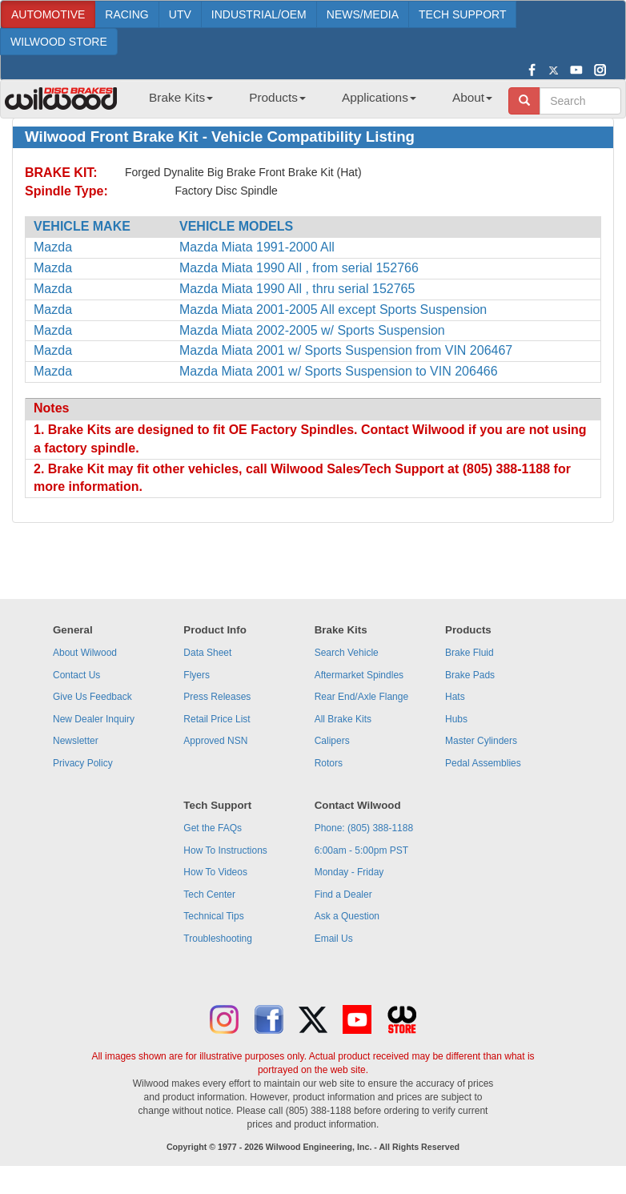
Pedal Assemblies (483, 763)
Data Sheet (207, 652)
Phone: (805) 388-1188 (364, 828)
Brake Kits (181, 97)
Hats (455, 696)
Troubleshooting (217, 938)
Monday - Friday (349, 872)
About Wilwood (85, 652)
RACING (126, 14)
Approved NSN (215, 740)
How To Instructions (225, 850)
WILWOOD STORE (58, 41)
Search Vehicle (347, 652)
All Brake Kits (343, 719)
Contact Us (76, 675)
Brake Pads (470, 675)
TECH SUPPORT (462, 14)
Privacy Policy (83, 763)
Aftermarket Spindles (359, 675)
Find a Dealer (343, 894)
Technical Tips (213, 916)
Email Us (334, 938)
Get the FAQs (212, 828)
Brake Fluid (469, 652)
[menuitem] (175, 102)
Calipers (332, 740)
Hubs (456, 719)
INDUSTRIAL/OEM (259, 14)
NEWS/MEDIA (363, 14)
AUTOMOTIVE (48, 14)
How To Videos (215, 872)
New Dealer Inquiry (93, 719)
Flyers (196, 675)
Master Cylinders (481, 740)
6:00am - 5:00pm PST (361, 850)
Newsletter (75, 740)
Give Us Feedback (92, 696)
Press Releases (217, 696)
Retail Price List (216, 719)
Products (277, 97)
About (472, 97)
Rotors (329, 763)
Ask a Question (347, 916)
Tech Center (209, 894)
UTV (180, 14)
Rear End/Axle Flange (361, 696)
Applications (379, 97)
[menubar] (314, 102)
